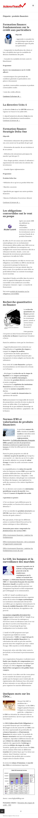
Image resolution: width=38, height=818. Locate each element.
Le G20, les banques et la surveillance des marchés (18, 560)
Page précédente (2, 811)
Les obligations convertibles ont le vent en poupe (17, 213)
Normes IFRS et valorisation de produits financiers (18, 421)
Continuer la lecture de (12, 96)
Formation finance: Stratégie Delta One (15, 130)
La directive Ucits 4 (15, 104)
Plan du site (16, 816)
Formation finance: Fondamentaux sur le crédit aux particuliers (17, 27)
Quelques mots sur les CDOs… (16, 695)
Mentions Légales (7, 816)
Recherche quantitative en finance (17, 303)
